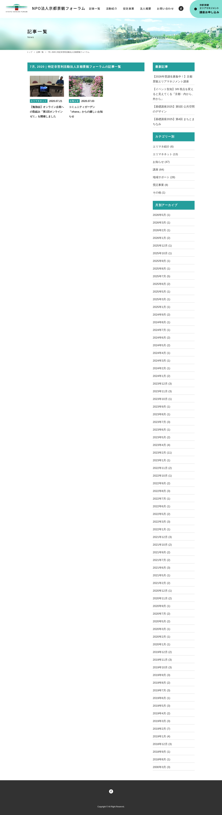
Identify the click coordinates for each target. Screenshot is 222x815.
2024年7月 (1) (161, 330)
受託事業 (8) (160, 184)
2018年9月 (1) (161, 751)
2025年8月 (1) (161, 268)
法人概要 (145, 8)
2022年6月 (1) (161, 506)
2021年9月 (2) (161, 552)
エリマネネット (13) (165, 154)
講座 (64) (158, 169)
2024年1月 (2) (161, 376)
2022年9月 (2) (161, 483)
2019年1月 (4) (161, 736)
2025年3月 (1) (161, 299)
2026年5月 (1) (161, 215)
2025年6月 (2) (161, 284)
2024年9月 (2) (161, 314)
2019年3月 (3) (161, 721)
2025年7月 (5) (161, 276)
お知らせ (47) (161, 161)
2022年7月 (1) (161, 498)
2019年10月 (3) (162, 667)
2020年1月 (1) (161, 644)
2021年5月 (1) (161, 575)
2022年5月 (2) (161, 514)
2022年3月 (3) (161, 521)
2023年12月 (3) (162, 383)
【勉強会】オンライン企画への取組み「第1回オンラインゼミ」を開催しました (47, 112)
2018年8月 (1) (161, 759)
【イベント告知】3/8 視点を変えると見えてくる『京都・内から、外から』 (173, 94)
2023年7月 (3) (161, 422)
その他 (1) (159, 192)
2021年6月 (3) (161, 567)
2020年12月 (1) (162, 590)
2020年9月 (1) (161, 606)
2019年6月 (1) (161, 698)
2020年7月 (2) (161, 613)
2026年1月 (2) (161, 238)
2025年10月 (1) (162, 253)
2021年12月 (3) (162, 537)
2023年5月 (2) (161, 437)
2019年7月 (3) (161, 690)
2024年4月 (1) (161, 353)
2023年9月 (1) (161, 406)
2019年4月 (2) (161, 713)
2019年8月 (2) (161, 682)
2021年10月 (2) (162, 544)
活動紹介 (111, 8)
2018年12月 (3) (162, 744)
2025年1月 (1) (161, 307)
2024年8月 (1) (161, 322)
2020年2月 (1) (161, 636)
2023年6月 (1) (161, 429)
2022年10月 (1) (162, 475)
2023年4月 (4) (161, 445)
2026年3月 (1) (161, 222)
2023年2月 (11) (162, 452)
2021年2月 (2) (161, 583)
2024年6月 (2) (161, 337)
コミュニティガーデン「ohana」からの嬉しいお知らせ (86, 112)
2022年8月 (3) (161, 491)
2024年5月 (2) (161, 345)
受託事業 (128, 8)
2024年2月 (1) (161, 368)
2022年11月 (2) (162, 468)
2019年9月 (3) (161, 675)
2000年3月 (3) (161, 767)
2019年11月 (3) (162, 659)
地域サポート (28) (164, 177)
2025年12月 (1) (162, 245)
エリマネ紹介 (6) (163, 146)
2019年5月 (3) (161, 705)
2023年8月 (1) (161, 414)
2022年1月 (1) (161, 529)
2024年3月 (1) (161, 360)
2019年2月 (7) (161, 728)
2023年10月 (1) (162, 399)
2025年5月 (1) (161, 291)
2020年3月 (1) (161, 629)
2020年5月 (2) (161, 621)
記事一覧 (94, 8)
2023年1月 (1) (161, 460)
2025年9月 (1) (161, 261)
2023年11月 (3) (162, 391)
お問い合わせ (165, 8)
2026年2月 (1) (161, 230)
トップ (29, 52)
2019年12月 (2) (162, 652)
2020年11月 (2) (162, 598)
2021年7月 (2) (161, 560)
